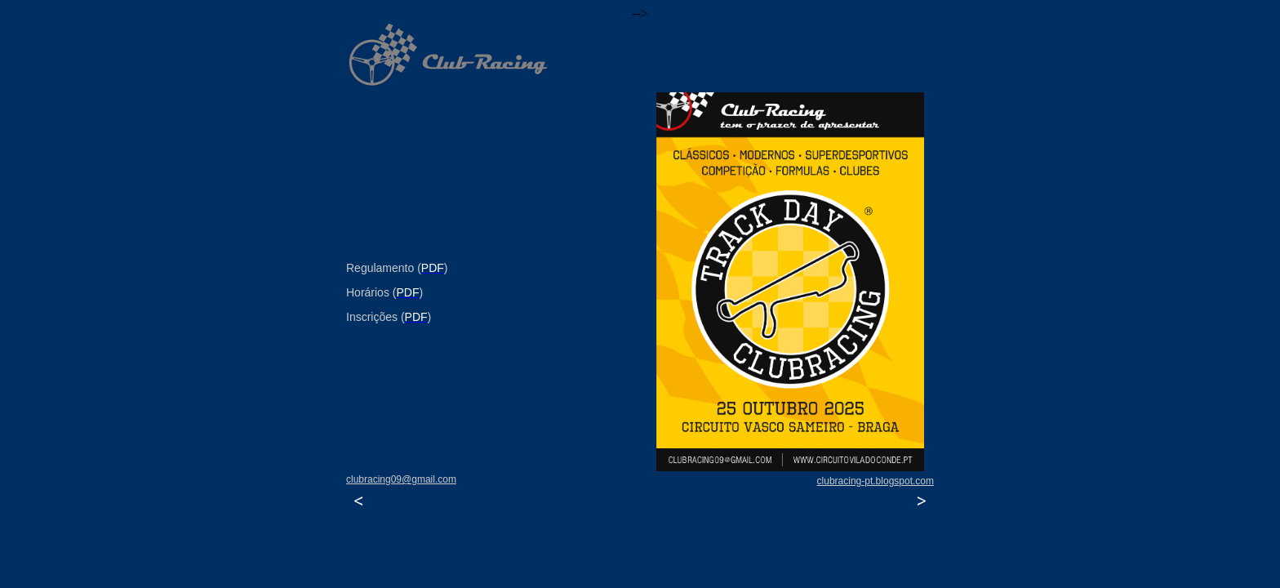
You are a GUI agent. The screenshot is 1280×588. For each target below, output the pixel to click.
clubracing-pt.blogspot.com (875, 481)
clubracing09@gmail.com (401, 479)
